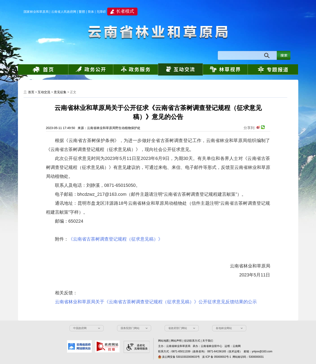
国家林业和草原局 (36, 11)
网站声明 (176, 340)
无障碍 (101, 11)
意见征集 (60, 92)
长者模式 (125, 11)
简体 (91, 11)
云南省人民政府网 (63, 11)
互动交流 (44, 92)
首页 (31, 92)
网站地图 (163, 340)
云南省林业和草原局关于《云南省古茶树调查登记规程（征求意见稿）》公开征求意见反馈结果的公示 (156, 301)
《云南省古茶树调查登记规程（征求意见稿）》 (115, 239)
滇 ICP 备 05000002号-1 (216, 356)
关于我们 (207, 340)
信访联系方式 (192, 340)
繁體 (82, 11)
